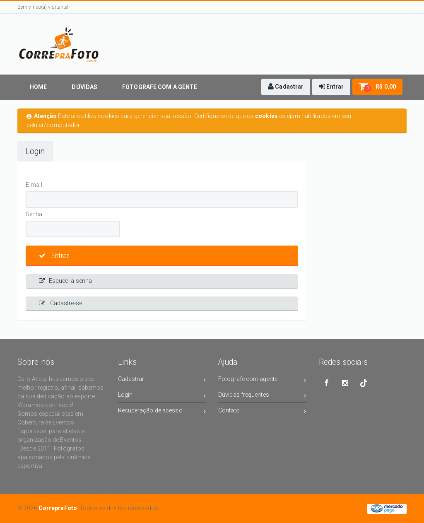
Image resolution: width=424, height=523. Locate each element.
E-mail (34, 184)
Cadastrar (162, 380)
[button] (285, 87)
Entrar (54, 255)
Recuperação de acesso (162, 412)
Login (35, 151)
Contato (262, 412)
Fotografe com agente (262, 380)
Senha (34, 214)
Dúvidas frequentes (262, 396)
